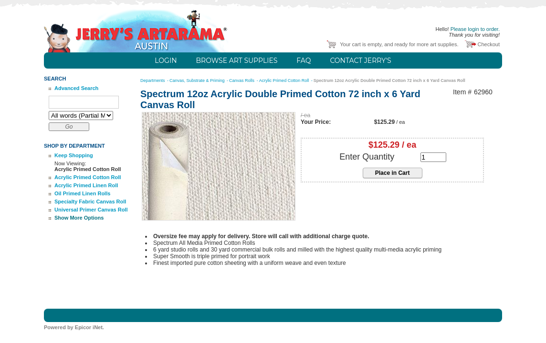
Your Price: (316, 122)
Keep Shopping (73, 155)
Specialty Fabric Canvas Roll (90, 201)
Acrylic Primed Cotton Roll (87, 177)
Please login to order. (475, 29)
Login (166, 60)
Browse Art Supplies (237, 60)
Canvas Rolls (242, 80)
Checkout (489, 44)
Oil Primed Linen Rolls (82, 193)
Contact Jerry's (360, 60)
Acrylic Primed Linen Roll (86, 185)
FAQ (303, 60)
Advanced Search (76, 88)
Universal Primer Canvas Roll (90, 209)
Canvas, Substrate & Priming (197, 80)
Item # (462, 92)
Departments (153, 80)
